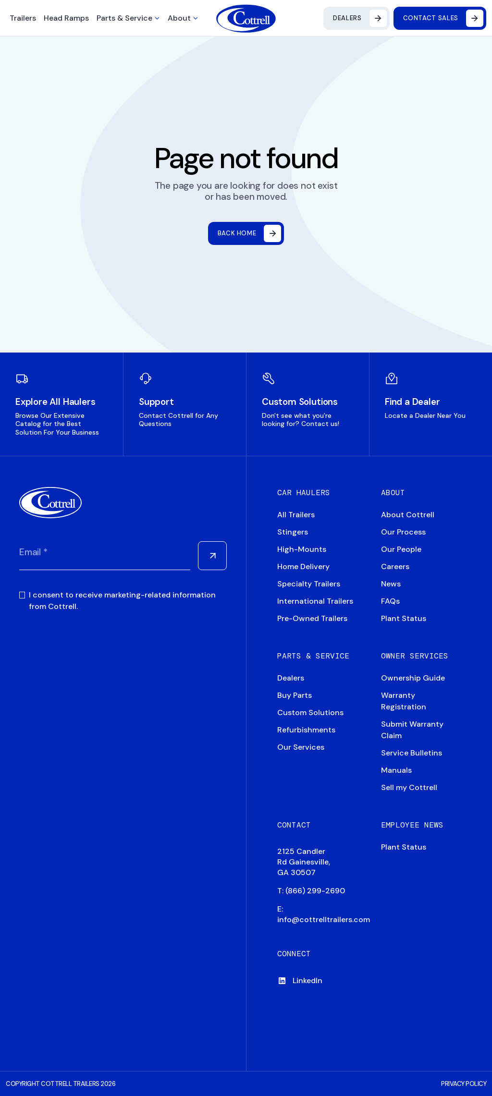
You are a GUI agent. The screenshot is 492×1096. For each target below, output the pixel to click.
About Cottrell (407, 515)
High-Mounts (301, 549)
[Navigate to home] (246, 18)
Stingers (292, 532)
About (179, 18)
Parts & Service (124, 18)
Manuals (396, 770)
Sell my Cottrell (409, 787)
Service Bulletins (411, 753)
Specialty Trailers (308, 584)
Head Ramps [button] (66, 18)
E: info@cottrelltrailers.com (323, 914)
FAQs (390, 601)
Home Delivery (303, 566)
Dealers (290, 678)
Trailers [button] (23, 18)
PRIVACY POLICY (463, 1084)
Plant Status (403, 618)
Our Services (300, 747)
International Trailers (315, 601)
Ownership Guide (413, 678)
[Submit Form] (212, 555)
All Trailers (296, 515)
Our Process (403, 532)
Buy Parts (294, 695)
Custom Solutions (310, 712)
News (391, 584)
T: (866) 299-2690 (311, 891)
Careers (395, 566)
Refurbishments (306, 730)
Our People (401, 549)
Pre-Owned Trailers (312, 618)
